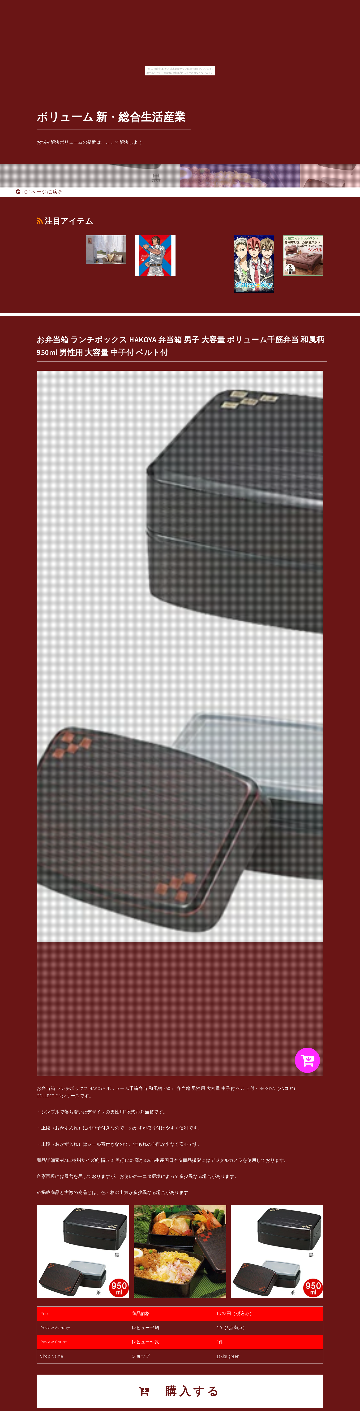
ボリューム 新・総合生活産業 (111, 117)
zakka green (228, 1356)
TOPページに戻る (39, 191)
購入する (180, 1391)
